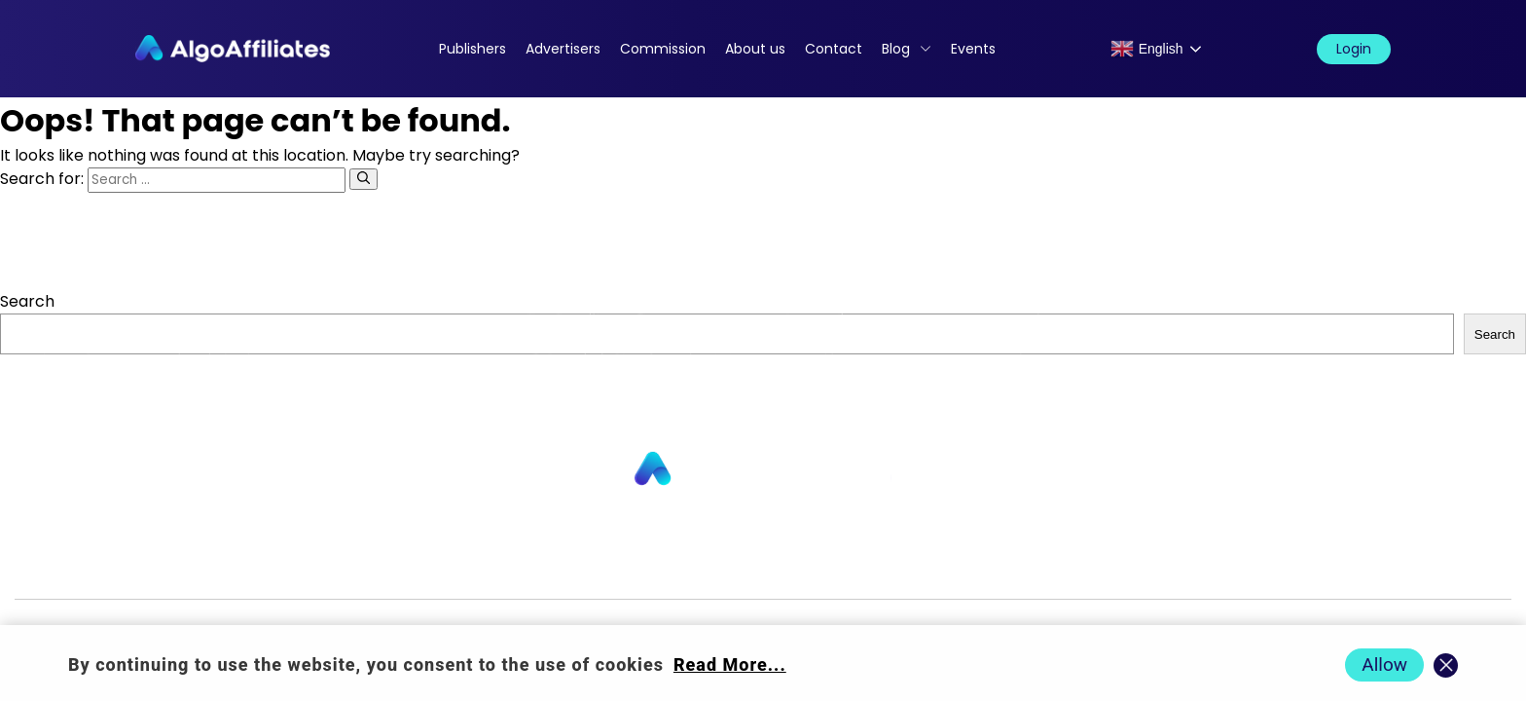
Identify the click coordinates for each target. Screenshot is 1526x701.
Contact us (513, 567)
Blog (896, 48)
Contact (833, 48)
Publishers (472, 48)
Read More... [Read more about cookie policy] (729, 664)
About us (755, 48)
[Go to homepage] (763, 470)
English (1146, 48)
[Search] (363, 179)
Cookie (952, 567)
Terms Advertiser (1227, 567)
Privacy (868, 567)
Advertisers (563, 48)
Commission (663, 48)
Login (1353, 48)
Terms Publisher (1070, 567)
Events (973, 48)
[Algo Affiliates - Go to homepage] (232, 48)
